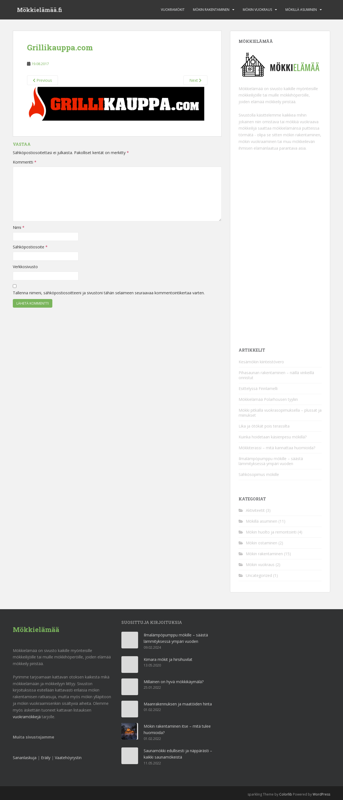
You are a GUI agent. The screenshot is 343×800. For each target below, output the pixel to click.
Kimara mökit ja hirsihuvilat (168, 659)
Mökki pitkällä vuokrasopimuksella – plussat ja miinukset (280, 413)
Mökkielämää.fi (39, 9)
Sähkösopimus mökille (259, 474)
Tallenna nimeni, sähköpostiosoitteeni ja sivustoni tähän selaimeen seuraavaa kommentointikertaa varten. (109, 292)
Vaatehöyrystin (68, 757)
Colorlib (285, 794)
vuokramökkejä (27, 716)
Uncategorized (259, 575)
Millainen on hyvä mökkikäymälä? (174, 681)
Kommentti (24, 162)
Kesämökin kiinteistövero (261, 361)
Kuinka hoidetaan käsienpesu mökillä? (273, 436)
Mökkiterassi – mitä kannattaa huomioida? (277, 447)
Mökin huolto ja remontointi (271, 532)
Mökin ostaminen (261, 542)
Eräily (45, 757)
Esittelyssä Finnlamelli (258, 388)
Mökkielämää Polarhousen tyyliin (268, 399)
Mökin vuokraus (257, 9)
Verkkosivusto (25, 266)
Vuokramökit (173, 9)
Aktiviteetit (255, 510)
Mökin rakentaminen (211, 9)
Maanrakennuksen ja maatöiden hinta (178, 704)
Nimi (18, 227)
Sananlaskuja (24, 757)
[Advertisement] (280, 249)
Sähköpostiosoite (30, 247)
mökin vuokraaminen (257, 141)
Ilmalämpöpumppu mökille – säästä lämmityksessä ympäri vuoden (271, 461)
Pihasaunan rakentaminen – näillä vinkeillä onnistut (276, 375)
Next (195, 80)
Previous (42, 80)
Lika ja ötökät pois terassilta (264, 426)
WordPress (321, 794)
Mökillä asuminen (301, 9)
